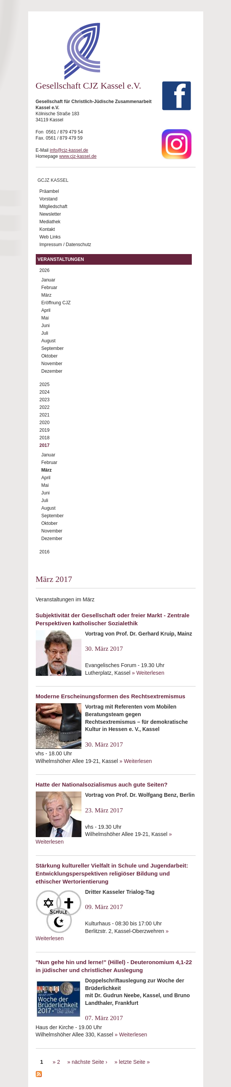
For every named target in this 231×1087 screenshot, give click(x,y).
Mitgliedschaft (53, 206)
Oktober (49, 356)
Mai (45, 318)
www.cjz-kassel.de (78, 156)
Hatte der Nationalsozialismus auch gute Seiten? (102, 784)
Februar (49, 287)
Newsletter (50, 214)
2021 (45, 415)
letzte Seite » (134, 1062)
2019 (45, 430)
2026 (45, 270)
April (46, 310)
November (51, 363)
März (46, 295)
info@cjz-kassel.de (69, 150)
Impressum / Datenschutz (65, 244)
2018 (45, 437)
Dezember (51, 371)
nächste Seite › (89, 1062)
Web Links (50, 237)
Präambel (49, 191)
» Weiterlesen (148, 673)
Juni (45, 325)
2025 (45, 384)
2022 (45, 407)
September (52, 348)
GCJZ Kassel (53, 180)
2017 (45, 445)
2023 (45, 399)
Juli (44, 333)
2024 (45, 392)
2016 (45, 552)
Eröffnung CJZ (56, 302)
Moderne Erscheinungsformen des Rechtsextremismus (110, 696)
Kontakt (47, 229)
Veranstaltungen (61, 259)
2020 (45, 422)
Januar (48, 280)
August (48, 340)
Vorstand (48, 199)
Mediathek (50, 221)
